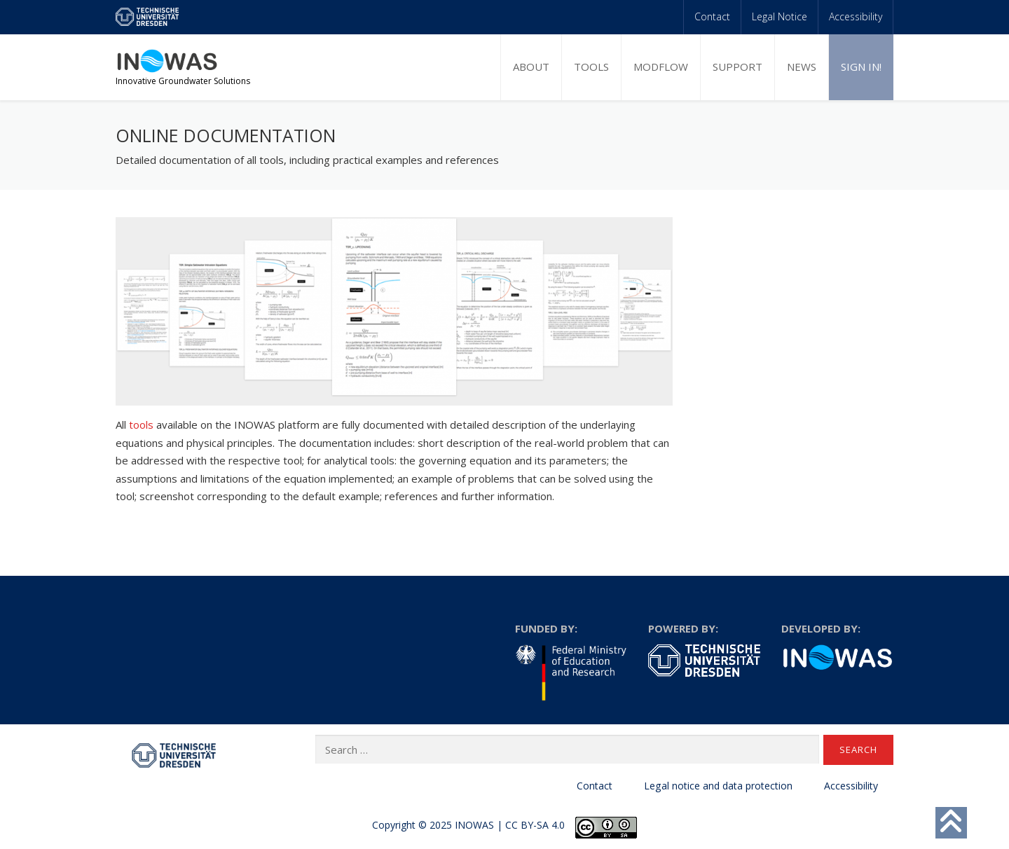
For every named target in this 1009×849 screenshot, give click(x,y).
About (531, 67)
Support (737, 67)
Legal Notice (779, 16)
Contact (712, 16)
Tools (591, 67)
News (801, 67)
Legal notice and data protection (718, 785)
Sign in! (861, 67)
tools (141, 424)
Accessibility (855, 16)
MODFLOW (660, 67)
